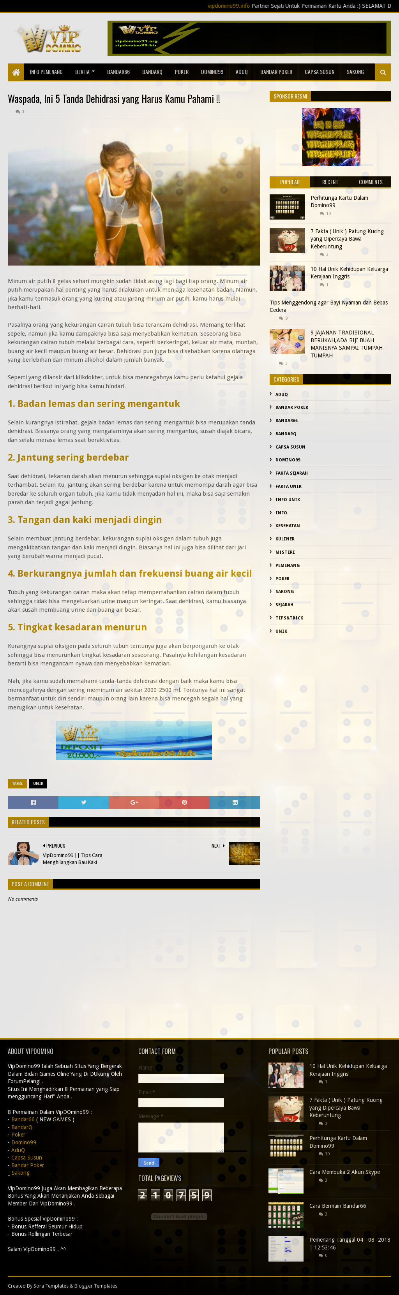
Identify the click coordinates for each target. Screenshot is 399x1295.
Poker (182, 71)
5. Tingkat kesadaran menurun (77, 627)
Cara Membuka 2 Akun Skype (344, 1172)
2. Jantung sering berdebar (68, 457)
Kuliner (285, 539)
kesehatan (287, 525)
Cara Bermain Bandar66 (337, 1206)
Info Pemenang (46, 71)
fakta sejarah (291, 473)
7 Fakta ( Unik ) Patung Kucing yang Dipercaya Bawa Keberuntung (347, 239)
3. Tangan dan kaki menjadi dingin (85, 519)
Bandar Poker (276, 71)
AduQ (242, 71)
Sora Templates (51, 1286)
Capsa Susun (319, 71)
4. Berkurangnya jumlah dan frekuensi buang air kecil (130, 573)
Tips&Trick (289, 618)
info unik (287, 499)
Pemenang (287, 565)
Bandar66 (118, 71)
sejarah (284, 604)
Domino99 (212, 71)
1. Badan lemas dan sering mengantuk (94, 403)
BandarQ (152, 71)
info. (281, 513)
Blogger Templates (95, 1286)
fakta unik (288, 486)
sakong (355, 71)
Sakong (284, 591)
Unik (38, 783)
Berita (82, 71)
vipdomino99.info (239, 6)
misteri (285, 552)
